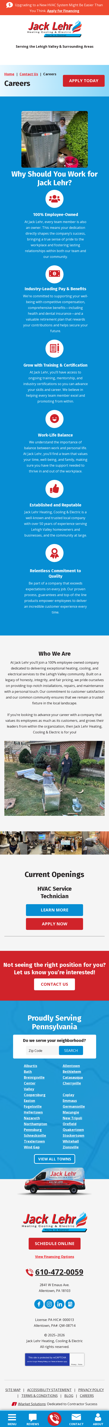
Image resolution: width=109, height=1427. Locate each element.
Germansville (74, 1105)
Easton (29, 1099)
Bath (28, 1070)
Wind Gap (32, 1145)
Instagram (49, 1302)
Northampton (35, 1122)
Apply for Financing (63, 11)
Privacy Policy (43, 1360)
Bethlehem (72, 1070)
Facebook (39, 1302)
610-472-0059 (54, 1419)
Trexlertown (34, 1139)
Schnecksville (35, 1134)
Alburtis (30, 1064)
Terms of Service (57, 1360)
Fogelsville (33, 1105)
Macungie (71, 1110)
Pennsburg (33, 1128)
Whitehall (71, 1139)
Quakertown (73, 1128)
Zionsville (71, 1145)
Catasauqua (73, 1075)
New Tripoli (72, 1116)
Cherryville (72, 1081)
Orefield (69, 1122)
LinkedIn (59, 1302)
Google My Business (70, 1302)
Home (9, 74)
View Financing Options (54, 1255)
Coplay (68, 1093)
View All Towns (54, 1157)
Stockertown (73, 1134)
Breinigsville (34, 1075)
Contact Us (29, 74)
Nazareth (32, 1116)
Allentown (71, 1064)
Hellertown (33, 1110)
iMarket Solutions (32, 1402)
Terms (80, 1363)
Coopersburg (34, 1093)
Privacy (73, 1363)
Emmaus (70, 1099)
